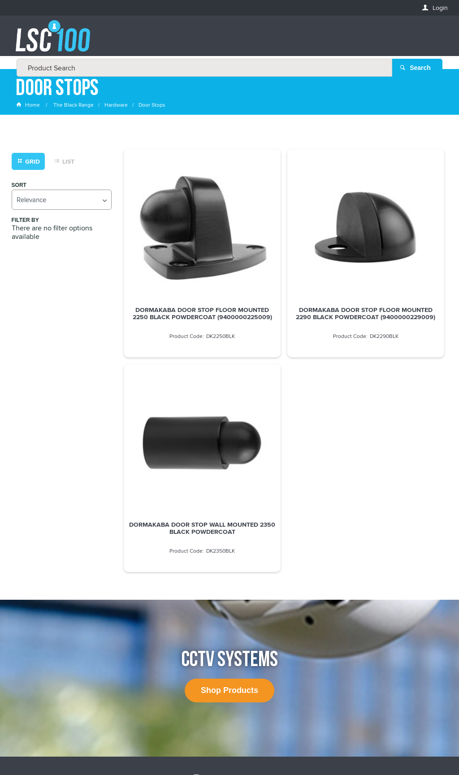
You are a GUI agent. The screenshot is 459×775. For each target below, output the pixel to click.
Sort (19, 190)
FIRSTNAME (32, 596)
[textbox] (227, 40)
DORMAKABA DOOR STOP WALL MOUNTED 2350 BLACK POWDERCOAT (393, 267)
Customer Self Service (225, 743)
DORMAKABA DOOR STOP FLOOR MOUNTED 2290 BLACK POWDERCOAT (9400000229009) (284, 270)
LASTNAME (31, 629)
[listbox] (62, 204)
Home (28, 109)
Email (24, 564)
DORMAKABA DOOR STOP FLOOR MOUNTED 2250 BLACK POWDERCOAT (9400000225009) (175, 270)
